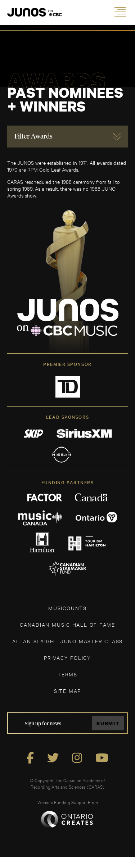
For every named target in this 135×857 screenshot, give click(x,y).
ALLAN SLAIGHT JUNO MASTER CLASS (67, 641)
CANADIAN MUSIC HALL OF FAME (67, 624)
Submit (108, 723)
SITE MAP (67, 690)
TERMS (67, 674)
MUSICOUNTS (67, 607)
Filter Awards (33, 136)
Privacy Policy (67, 657)
